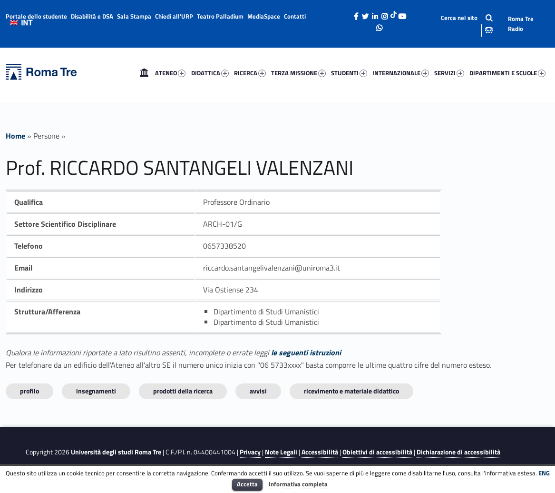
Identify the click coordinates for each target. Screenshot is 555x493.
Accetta (247, 484)
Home (144, 72)
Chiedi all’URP (174, 16)
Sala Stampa (134, 16)
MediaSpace (263, 16)
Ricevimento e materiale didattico (351, 391)
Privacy (250, 452)
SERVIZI (449, 73)
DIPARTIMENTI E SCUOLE (507, 73)
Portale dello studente (36, 16)
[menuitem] (144, 72)
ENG (544, 473)
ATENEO (170, 73)
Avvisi (258, 391)
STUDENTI (349, 73)
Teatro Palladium (220, 16)
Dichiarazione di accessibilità (458, 452)
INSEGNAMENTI (96, 391)
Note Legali (281, 452)
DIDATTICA (210, 73)
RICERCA (250, 73)
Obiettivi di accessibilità (377, 452)
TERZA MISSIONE (298, 73)
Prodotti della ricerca (183, 391)
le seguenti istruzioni (306, 352)
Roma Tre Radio (521, 23)
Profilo (29, 391)
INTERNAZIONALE (400, 73)
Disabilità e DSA (92, 16)
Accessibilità (320, 452)
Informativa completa (298, 484)
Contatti (295, 16)
